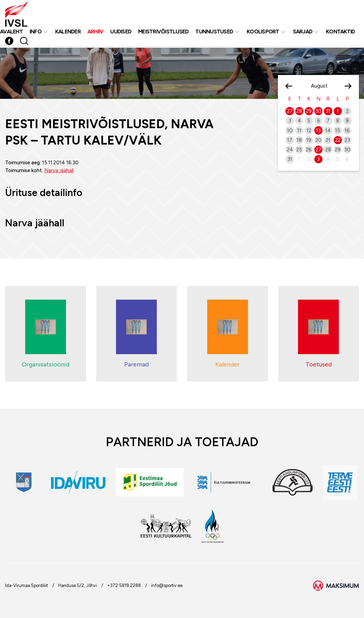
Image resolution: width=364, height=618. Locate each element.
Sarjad (303, 33)
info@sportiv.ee (166, 585)
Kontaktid (340, 33)
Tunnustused (214, 33)
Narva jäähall (59, 170)
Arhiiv (95, 33)
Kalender (68, 33)
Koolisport (263, 33)
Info (36, 33)
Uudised (120, 33)
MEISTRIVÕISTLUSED (163, 33)
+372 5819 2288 (124, 585)
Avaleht (11, 33)
